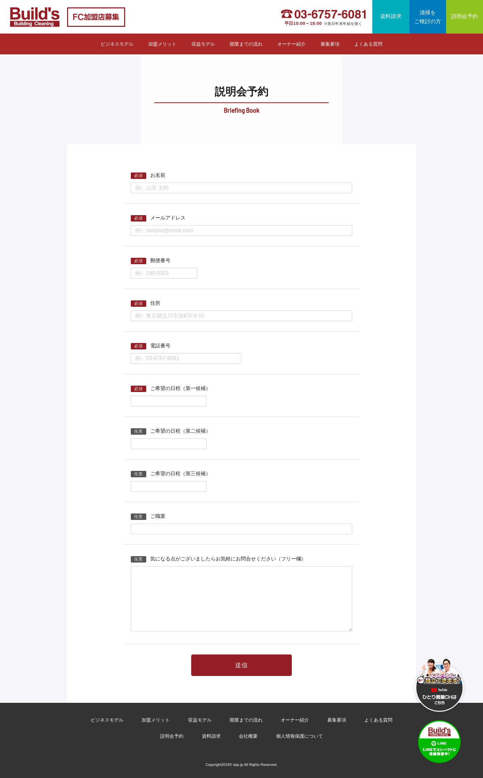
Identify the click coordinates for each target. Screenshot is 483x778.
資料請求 (390, 16)
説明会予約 (464, 16)
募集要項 (330, 44)
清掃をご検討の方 (427, 17)
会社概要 (248, 736)
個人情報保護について (299, 736)
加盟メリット (162, 44)
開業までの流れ (246, 44)
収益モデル (203, 44)
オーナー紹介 (291, 44)
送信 (241, 665)
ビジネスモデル (117, 44)
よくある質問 (368, 44)
